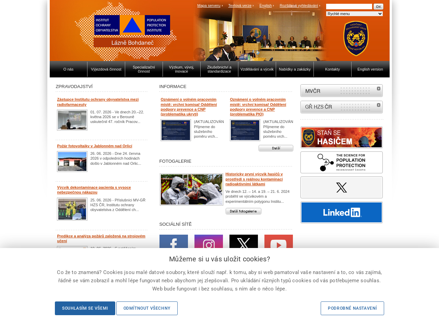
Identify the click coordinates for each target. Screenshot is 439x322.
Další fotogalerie (243, 211)
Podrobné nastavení (352, 308)
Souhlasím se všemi (85, 308)
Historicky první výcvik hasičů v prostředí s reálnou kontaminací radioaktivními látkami (254, 179)
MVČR (341, 90)
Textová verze (239, 5)
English (265, 5)
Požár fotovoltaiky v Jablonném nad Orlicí (94, 146)
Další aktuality (276, 148)
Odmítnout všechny (146, 308)
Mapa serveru (208, 5)
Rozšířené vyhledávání (299, 5)
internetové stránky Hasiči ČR (341, 107)
